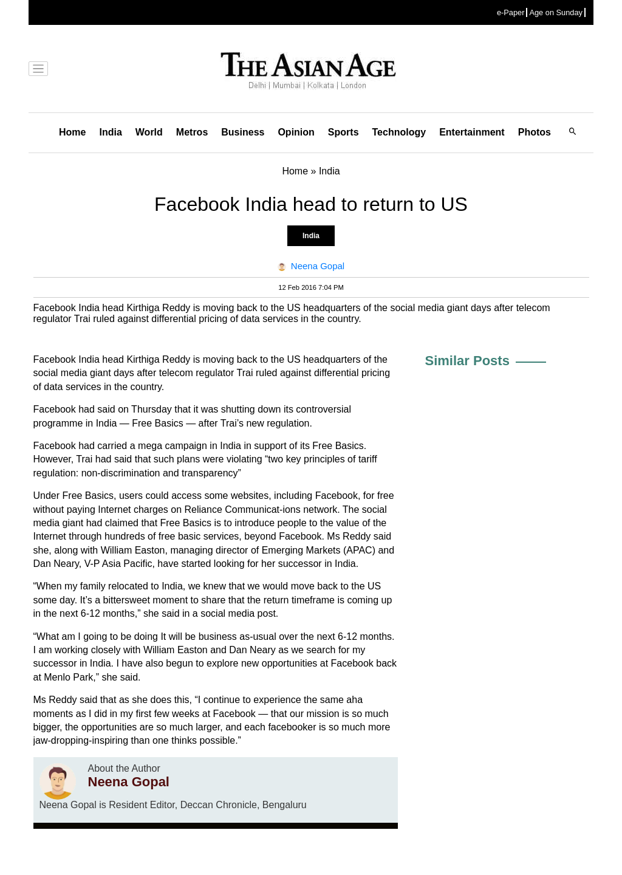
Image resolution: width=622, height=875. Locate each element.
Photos (534, 132)
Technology (399, 132)
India (110, 132)
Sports (343, 132)
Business (242, 132)
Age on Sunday (556, 12)
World (149, 132)
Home (72, 132)
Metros (192, 132)
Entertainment (472, 132)
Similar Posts (467, 360)
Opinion (296, 132)
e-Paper (511, 12)
